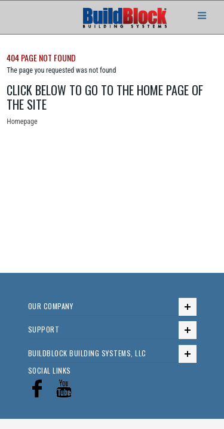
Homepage (22, 121)
